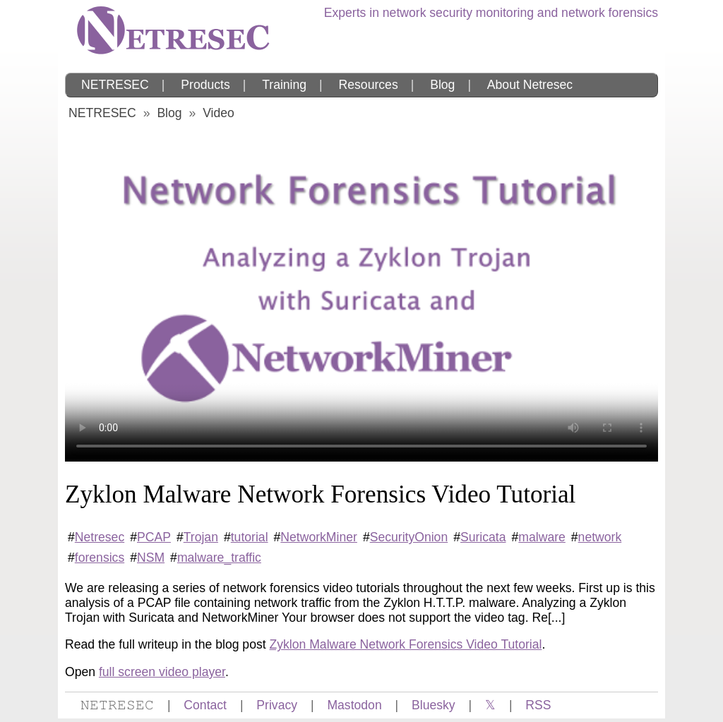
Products (205, 85)
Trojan (201, 537)
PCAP (154, 537)
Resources (368, 85)
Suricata (483, 537)
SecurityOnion (409, 537)
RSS (538, 705)
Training (284, 85)
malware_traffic (219, 557)
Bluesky (433, 705)
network (600, 537)
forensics (99, 557)
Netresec (99, 537)
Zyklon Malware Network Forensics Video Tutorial (406, 644)
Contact (205, 705)
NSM (151, 557)
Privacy (276, 705)
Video (218, 113)
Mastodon (354, 705)
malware (541, 537)
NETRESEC (115, 85)
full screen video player (162, 672)
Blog (442, 85)
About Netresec (530, 85)
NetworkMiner (318, 537)
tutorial (249, 537)
